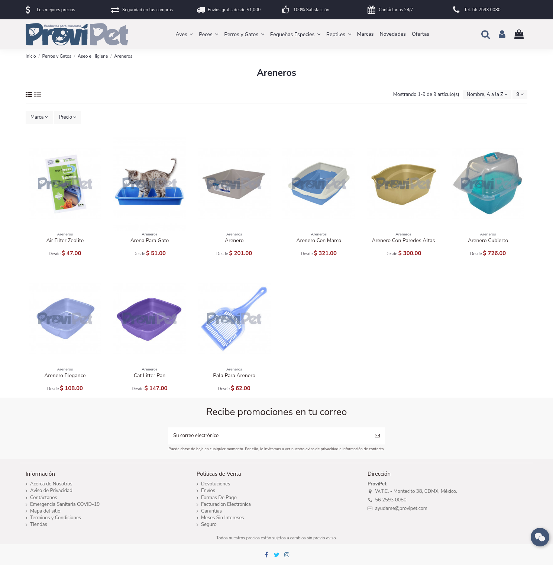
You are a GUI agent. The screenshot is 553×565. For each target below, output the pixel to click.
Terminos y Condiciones (55, 518)
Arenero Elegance (64, 375)
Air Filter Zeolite (65, 240)
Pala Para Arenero (234, 375)
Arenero (234, 240)
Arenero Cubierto (488, 240)
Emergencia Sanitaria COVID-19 (65, 504)
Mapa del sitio (45, 511)
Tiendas (38, 524)
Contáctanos (43, 497)
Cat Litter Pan (149, 375)
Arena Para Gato (149, 240)
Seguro (209, 524)
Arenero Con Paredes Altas (403, 240)
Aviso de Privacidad (51, 490)
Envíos (208, 490)
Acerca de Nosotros (51, 484)
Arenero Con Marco (318, 240)
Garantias (211, 511)
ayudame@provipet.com (401, 508)
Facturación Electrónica (226, 504)
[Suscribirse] (377, 435)
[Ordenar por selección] (487, 94)
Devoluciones (215, 484)
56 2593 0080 (391, 500)
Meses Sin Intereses (222, 518)
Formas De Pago (219, 497)
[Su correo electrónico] (269, 435)
